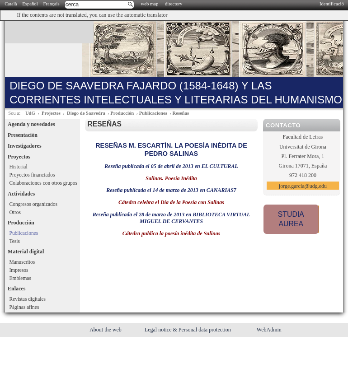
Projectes (51, 113)
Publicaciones (153, 113)
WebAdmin (269, 329)
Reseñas (180, 113)
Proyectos (19, 157)
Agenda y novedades (31, 124)
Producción (122, 113)
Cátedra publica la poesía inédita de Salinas (171, 233)
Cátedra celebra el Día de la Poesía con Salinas (171, 202)
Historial (18, 166)
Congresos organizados (33, 204)
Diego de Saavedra (86, 113)
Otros (15, 212)
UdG (30, 113)
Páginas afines (24, 307)
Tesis (14, 241)
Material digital (26, 251)
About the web (106, 329)
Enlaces (16, 288)
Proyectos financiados (32, 174)
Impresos (18, 270)
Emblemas (20, 278)
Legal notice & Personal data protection (188, 329)
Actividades (21, 194)
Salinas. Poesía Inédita (171, 178)
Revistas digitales (27, 299)
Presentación (23, 135)
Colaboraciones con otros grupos (43, 183)
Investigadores (24, 146)
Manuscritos (22, 262)
